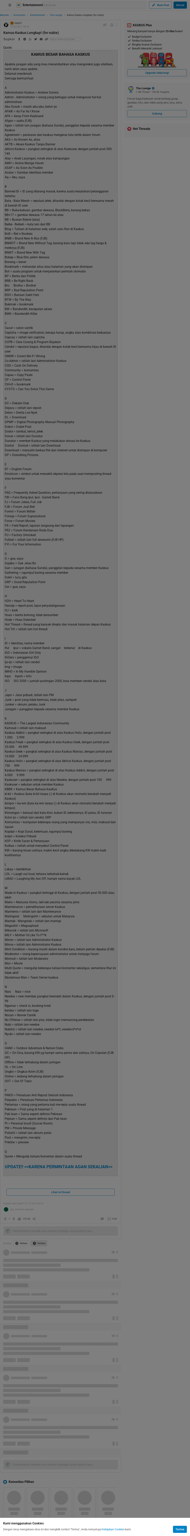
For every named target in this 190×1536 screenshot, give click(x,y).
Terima (180, 1529)
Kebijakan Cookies (113, 1529)
